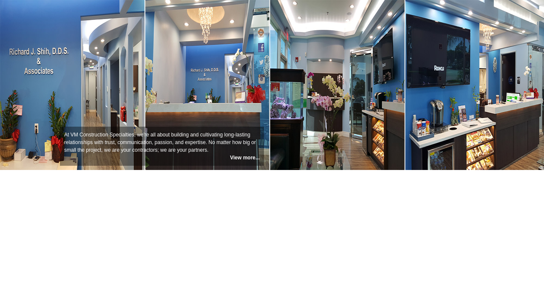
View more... (245, 158)
